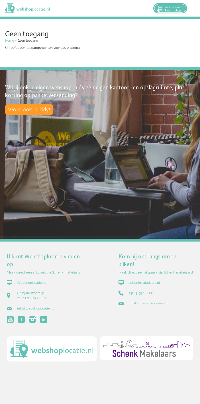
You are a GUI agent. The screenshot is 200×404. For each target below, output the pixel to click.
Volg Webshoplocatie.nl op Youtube (10, 319)
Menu (193, 8)
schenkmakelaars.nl (144, 283)
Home (9, 41)
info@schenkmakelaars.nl (148, 303)
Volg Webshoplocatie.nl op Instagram (32, 319)
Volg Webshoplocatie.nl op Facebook (21, 319)
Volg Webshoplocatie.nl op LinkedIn (43, 319)
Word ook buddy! (29, 109)
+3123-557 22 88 (141, 293)
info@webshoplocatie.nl (35, 308)
